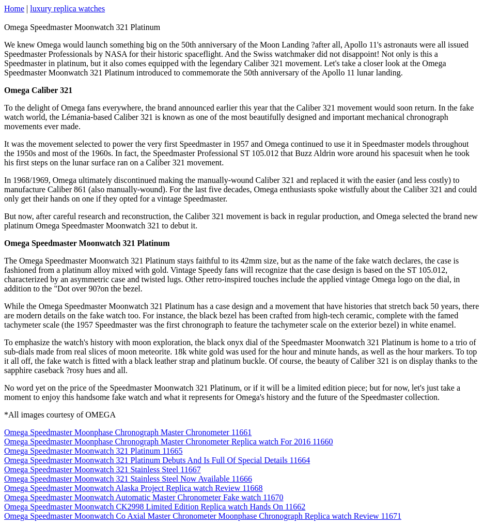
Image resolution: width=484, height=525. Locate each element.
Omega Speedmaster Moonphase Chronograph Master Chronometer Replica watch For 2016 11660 (168, 441)
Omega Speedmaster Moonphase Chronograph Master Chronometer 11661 (128, 432)
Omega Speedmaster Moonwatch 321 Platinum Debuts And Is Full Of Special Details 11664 (157, 460)
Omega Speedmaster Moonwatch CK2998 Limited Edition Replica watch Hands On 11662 (154, 506)
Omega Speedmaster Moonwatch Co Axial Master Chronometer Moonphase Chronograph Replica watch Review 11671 (202, 516)
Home (14, 8)
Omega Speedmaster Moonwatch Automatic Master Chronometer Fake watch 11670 (144, 497)
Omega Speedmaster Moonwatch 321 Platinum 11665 (93, 450)
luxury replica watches (67, 8)
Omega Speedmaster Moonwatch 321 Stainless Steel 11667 (102, 469)
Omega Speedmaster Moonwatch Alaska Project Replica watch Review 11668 (133, 488)
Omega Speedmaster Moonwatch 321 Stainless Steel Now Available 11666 (128, 478)
